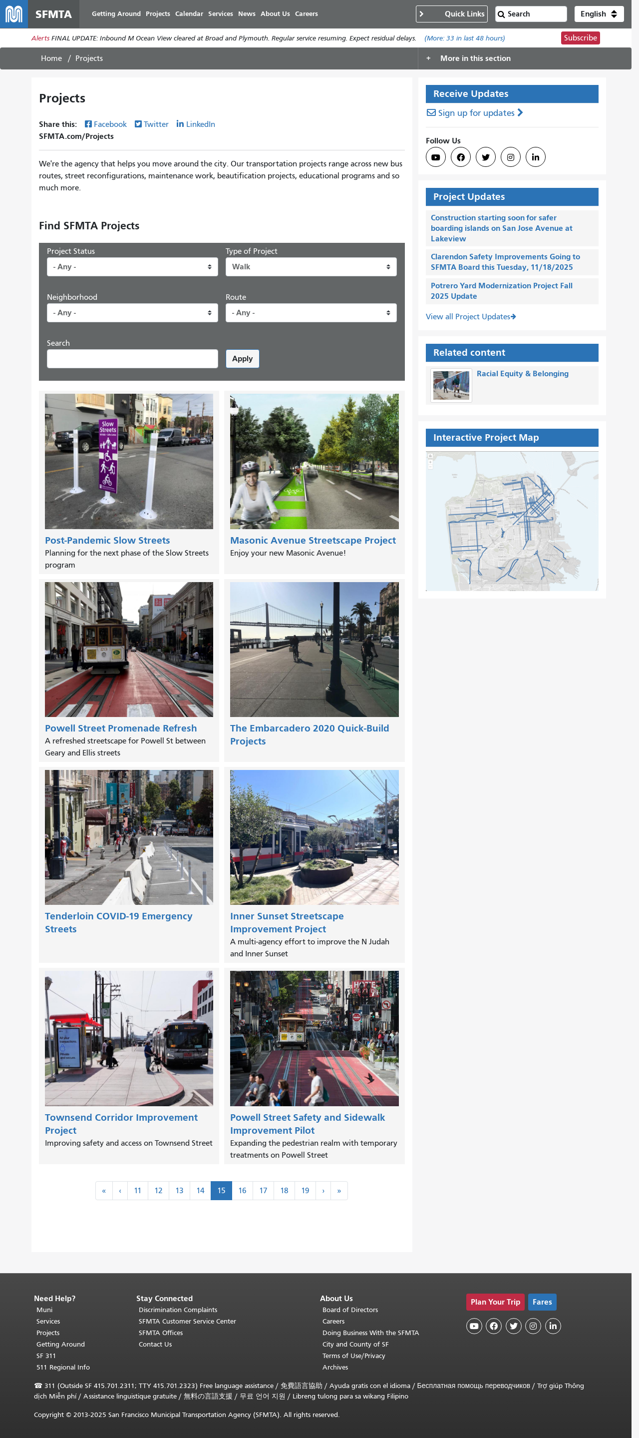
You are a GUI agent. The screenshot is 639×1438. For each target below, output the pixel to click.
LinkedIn (200, 124)
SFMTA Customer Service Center (187, 1321)
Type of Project (252, 251)
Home (51, 58)
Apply (242, 358)
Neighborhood (72, 297)
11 (138, 1190)
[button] (599, 14)
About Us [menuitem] (275, 13)
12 (158, 1190)
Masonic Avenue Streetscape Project (313, 540)
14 (200, 1190)
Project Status (71, 251)
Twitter (156, 124)
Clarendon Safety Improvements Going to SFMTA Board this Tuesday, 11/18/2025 (505, 262)
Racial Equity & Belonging (523, 373)
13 (179, 1190)
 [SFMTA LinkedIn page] (535, 157)
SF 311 (46, 1356)
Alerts (40, 38)
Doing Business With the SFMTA (370, 1333)
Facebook (110, 124)
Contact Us (155, 1344)
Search (58, 343)
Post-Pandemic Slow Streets (107, 540)
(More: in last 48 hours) (464, 38)
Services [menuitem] (220, 13)
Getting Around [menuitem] (116, 13)
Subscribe (580, 37)
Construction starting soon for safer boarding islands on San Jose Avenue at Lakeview (502, 228)
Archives (335, 1367)
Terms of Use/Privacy (353, 1356)
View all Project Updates (468, 316)
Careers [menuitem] (306, 13)
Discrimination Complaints (178, 1310)
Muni (44, 1310)
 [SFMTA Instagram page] (510, 157)
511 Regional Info (63, 1367)
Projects (47, 1333)
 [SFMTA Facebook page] (461, 157)
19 (305, 1190)
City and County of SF (355, 1344)
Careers (333, 1321)
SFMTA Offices (161, 1333)
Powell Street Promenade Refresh (121, 728)
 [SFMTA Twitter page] (486, 157)
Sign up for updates (476, 113)
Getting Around (60, 1344)
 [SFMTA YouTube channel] (435, 157)
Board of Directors (350, 1310)
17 (263, 1190)
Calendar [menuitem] (189, 13)
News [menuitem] (247, 13)
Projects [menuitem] (158, 13)
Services (48, 1321)
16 (242, 1190)
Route (236, 297)
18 (284, 1190)
